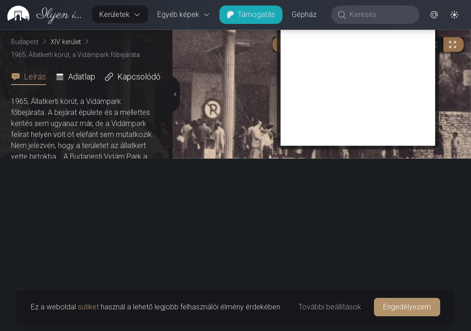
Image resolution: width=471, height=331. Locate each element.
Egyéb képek (183, 14)
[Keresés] (380, 14)
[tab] (31, 76)
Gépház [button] (304, 14)
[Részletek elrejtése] (175, 94)
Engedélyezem (407, 306)
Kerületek (120, 14)
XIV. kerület (66, 42)
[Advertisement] (358, 81)
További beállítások (330, 306)
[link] (42, 15)
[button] (434, 15)
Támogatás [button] (251, 14)
